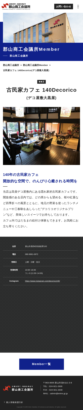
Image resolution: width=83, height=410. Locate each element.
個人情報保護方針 (14, 402)
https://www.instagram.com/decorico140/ (42, 281)
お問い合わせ (63, 6)
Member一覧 (41, 364)
